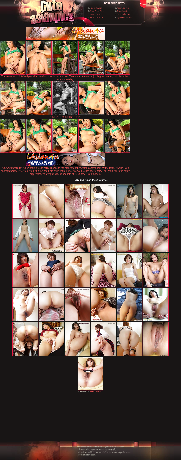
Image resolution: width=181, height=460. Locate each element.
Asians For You (96, 14)
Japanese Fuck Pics (124, 17)
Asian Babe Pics (123, 14)
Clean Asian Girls (97, 11)
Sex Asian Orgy (123, 11)
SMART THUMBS (96, 391)
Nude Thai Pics (123, 8)
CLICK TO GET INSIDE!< (65, 116)
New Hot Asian (96, 8)
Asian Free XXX (96, 17)
